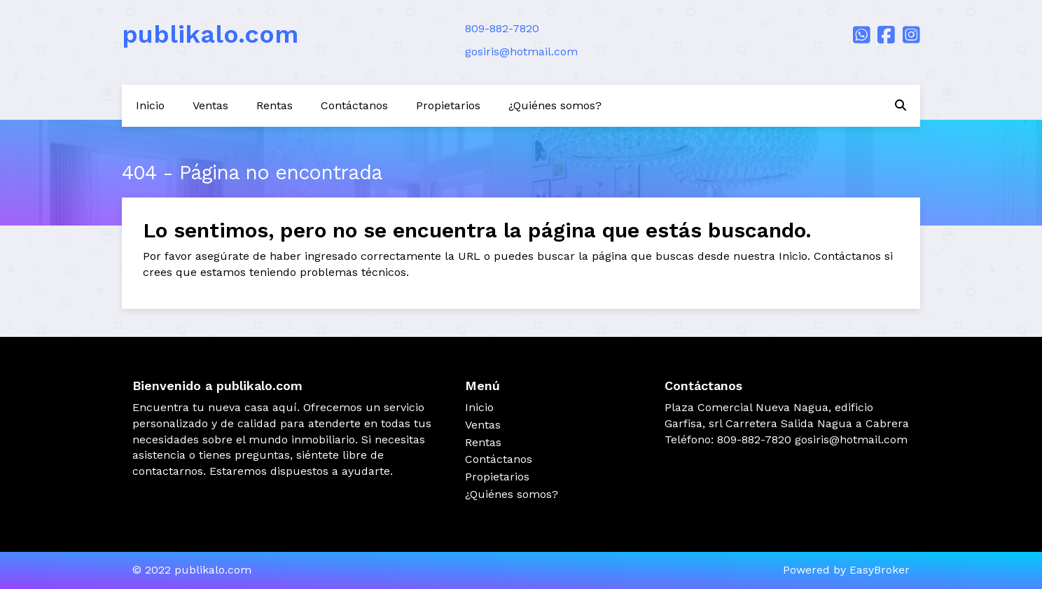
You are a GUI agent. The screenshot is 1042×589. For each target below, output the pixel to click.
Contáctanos (354, 105)
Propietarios (448, 105)
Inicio (150, 105)
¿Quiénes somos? (555, 105)
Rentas (274, 105)
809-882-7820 (502, 28)
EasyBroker (879, 569)
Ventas (210, 105)
